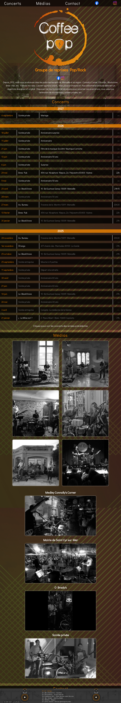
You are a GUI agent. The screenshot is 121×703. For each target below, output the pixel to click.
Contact (72, 3)
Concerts (12, 3)
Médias (43, 3)
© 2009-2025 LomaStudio (12, 702)
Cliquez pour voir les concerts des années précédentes (60, 325)
